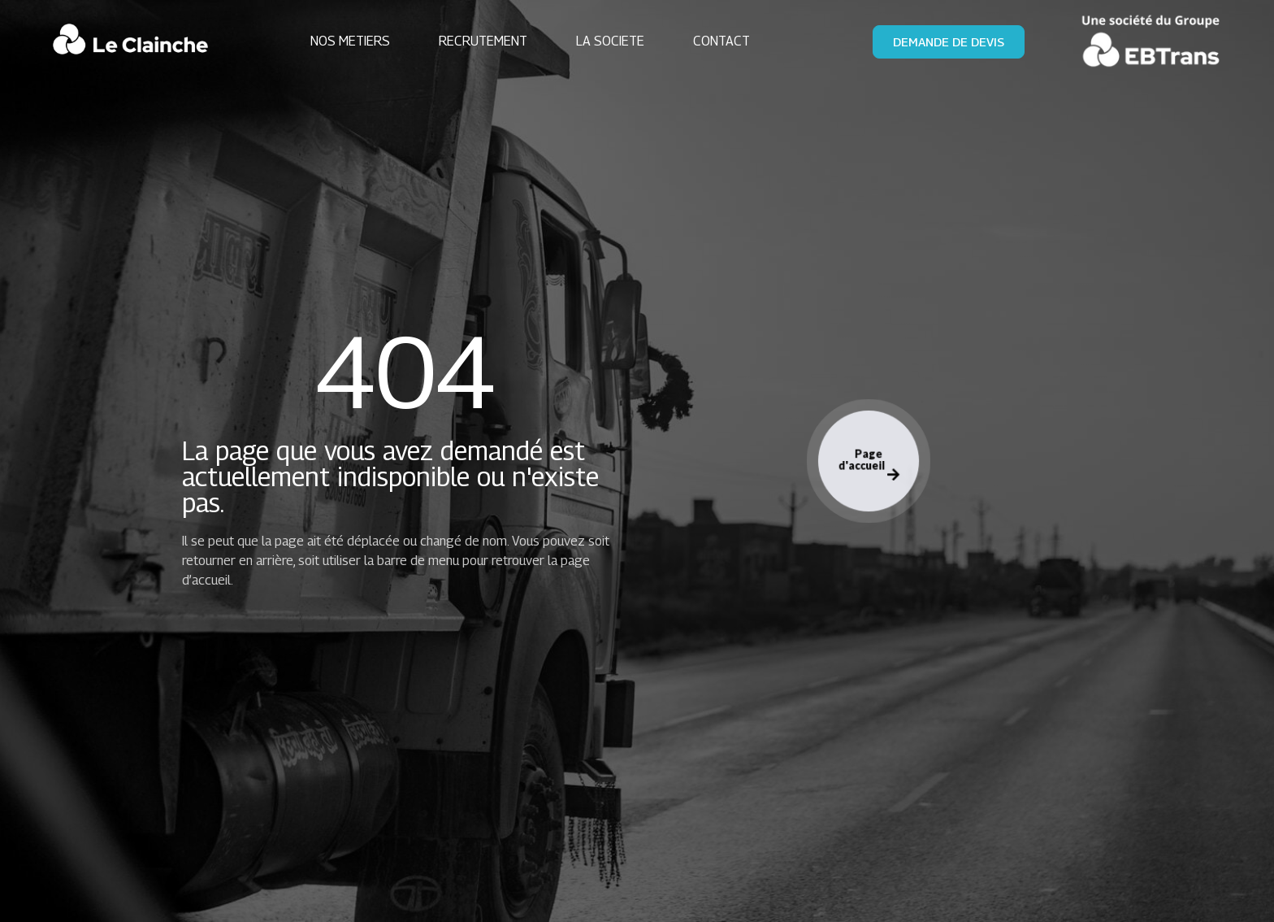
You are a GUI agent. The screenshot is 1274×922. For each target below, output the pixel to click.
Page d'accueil (868, 464)
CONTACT (721, 41)
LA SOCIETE (610, 41)
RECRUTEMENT (483, 41)
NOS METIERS (350, 41)
